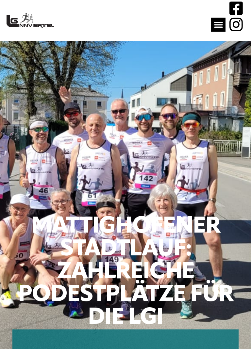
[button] (218, 25)
